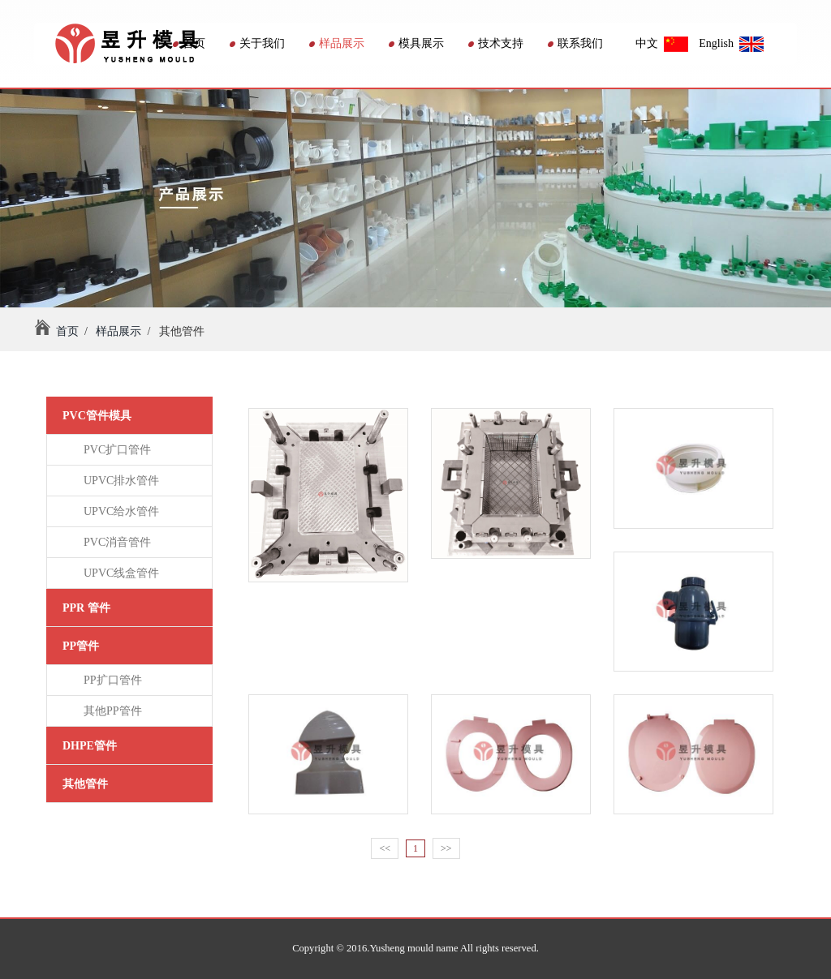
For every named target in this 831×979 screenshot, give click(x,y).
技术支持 (495, 43)
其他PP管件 (110, 711)
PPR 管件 (86, 608)
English (731, 43)
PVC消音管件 (114, 542)
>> (446, 848)
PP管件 (80, 646)
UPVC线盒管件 (118, 573)
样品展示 (336, 43)
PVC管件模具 (96, 416)
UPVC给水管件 (118, 511)
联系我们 (575, 43)
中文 (661, 43)
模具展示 (416, 43)
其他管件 (85, 784)
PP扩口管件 (110, 680)
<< (384, 848)
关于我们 (257, 43)
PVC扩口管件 (114, 450)
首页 (189, 43)
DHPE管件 (89, 746)
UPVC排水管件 (118, 480)
